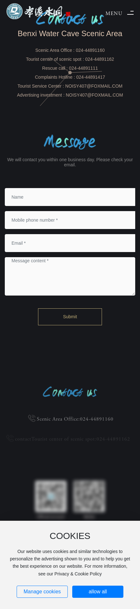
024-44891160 (90, 50)
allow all (98, 591)
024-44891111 (83, 68)
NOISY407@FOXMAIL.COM (93, 86)
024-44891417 (90, 77)
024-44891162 (99, 59)
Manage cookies (42, 591)
